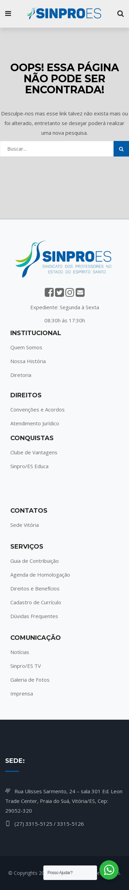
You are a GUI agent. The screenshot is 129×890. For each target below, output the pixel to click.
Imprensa (21, 693)
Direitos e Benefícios (35, 588)
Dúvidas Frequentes (34, 616)
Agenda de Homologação (40, 574)
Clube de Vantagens (33, 452)
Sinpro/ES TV (25, 665)
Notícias (19, 651)
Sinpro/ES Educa (29, 466)
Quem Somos (26, 347)
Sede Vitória (24, 524)
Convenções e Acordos (37, 409)
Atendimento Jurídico (34, 423)
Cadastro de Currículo (35, 602)
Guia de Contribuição (34, 560)
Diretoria (20, 374)
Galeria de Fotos (30, 679)
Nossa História (28, 361)
